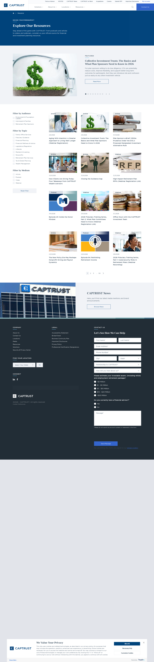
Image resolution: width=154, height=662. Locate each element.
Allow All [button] (127, 644)
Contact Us (145, 7)
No (98, 407)
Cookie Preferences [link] (19, 404)
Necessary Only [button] (127, 648)
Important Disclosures (132, 1)
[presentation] (109, 434)
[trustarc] (141, 660)
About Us (51, 7)
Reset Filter (25, 191)
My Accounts (146, 1)
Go (40, 365)
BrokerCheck (56, 335)
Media (15, 341)
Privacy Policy (12, 660)
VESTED (60, 1)
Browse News (99, 307)
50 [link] (99, 273)
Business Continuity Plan (60, 338)
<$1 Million (101, 382)
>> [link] (103, 273)
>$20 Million (102, 395)
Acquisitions (99, 1)
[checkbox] (24, 117)
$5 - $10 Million (103, 389)
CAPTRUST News (72, 1)
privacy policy (132, 448)
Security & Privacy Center (22, 350)
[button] (144, 642)
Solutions (37, 7)
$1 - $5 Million (102, 385)
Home (13, 13)
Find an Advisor (50, 1)
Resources (79, 7)
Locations (65, 7)
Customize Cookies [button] (127, 653)
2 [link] (90, 273)
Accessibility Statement (60, 333)
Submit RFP (118, 1)
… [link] (96, 273)
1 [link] (87, 273)
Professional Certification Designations (65, 347)
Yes (98, 404)
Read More (97, 81)
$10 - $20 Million (103, 392)
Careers (109, 1)
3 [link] (93, 273)
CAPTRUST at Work (87, 1)
